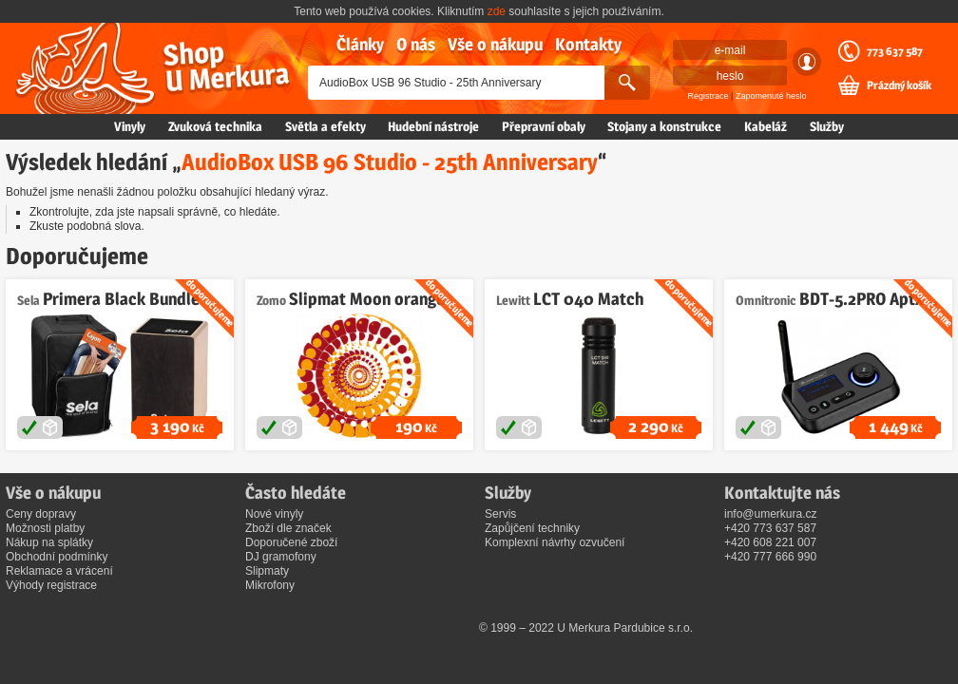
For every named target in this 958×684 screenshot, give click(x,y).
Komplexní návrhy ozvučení (554, 542)
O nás (415, 44)
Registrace (708, 96)
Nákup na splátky (49, 542)
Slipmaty (267, 571)
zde (497, 11)
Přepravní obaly (543, 126)
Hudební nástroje (433, 126)
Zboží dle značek (288, 528)
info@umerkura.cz (770, 514)
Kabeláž (765, 126)
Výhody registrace (51, 585)
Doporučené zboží (291, 542)
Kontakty (588, 44)
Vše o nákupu (495, 44)
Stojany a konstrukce (664, 126)
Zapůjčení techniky (532, 528)
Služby (827, 126)
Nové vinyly (274, 514)
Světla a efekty (325, 126)
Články (360, 44)
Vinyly (129, 126)
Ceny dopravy (41, 514)
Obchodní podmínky (56, 556)
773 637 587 (895, 51)
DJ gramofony (280, 556)
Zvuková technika (215, 126)
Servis (500, 514)
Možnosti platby (45, 528)
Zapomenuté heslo (771, 96)
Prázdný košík (899, 85)
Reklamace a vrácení (59, 571)
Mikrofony (270, 585)
